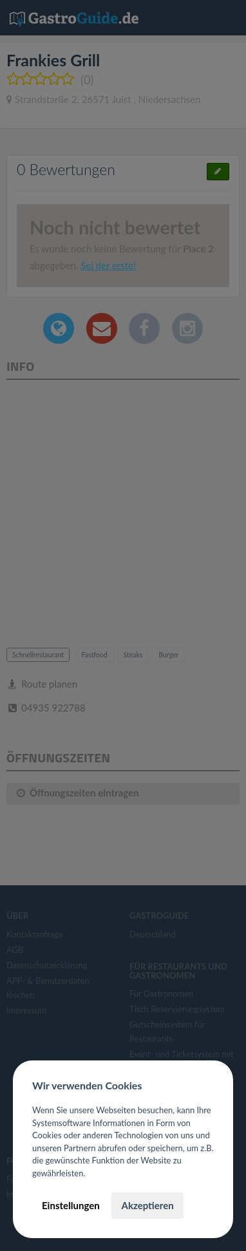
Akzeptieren (147, 1205)
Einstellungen (71, 1205)
